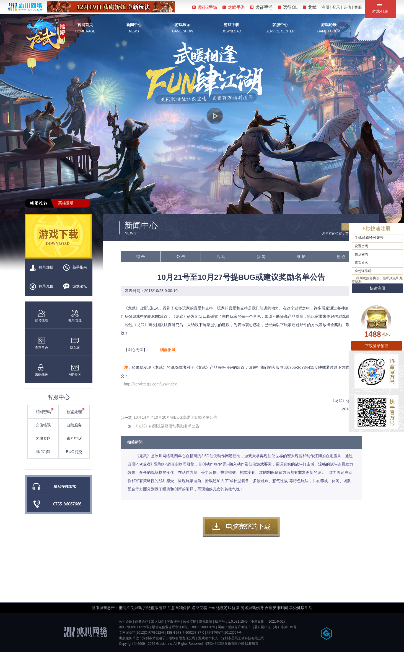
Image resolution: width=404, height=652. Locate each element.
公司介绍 (125, 621)
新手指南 (75, 267)
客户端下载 (241, 527)
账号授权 (41, 316)
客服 (358, 7)
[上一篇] (127, 418)
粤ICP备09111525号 (134, 627)
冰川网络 (25, 7)
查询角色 (41, 343)
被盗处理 (75, 411)
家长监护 (189, 621)
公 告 (180, 256)
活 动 (220, 256)
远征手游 (261, 7)
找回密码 (44, 411)
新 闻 (261, 256)
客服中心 (280, 24)
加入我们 (157, 621)
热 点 (341, 256)
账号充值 (41, 286)
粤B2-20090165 (203, 627)
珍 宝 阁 (43, 451)
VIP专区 (75, 370)
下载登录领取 (376, 346)
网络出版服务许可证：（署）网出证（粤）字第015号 (257, 627)
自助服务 (74, 425)
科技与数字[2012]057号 (224, 633)
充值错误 (43, 425)
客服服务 (173, 621)
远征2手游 (204, 7)
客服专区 (43, 438)
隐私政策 (205, 621)
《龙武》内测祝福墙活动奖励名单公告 (167, 426)
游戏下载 (231, 24)
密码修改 (41, 370)
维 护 (301, 256)
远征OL (287, 7)
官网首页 (85, 24)
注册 (325, 7)
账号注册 (41, 267)
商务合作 (141, 621)
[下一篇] (127, 426)
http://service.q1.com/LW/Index (150, 384)
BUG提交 (74, 451)
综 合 (140, 256)
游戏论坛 (328, 24)
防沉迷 (75, 343)
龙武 (310, 7)
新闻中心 (134, 24)
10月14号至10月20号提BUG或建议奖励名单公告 (175, 417)
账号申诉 (74, 438)
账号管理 (75, 316)
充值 (347, 7)
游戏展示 (182, 24)
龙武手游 (233, 7)
